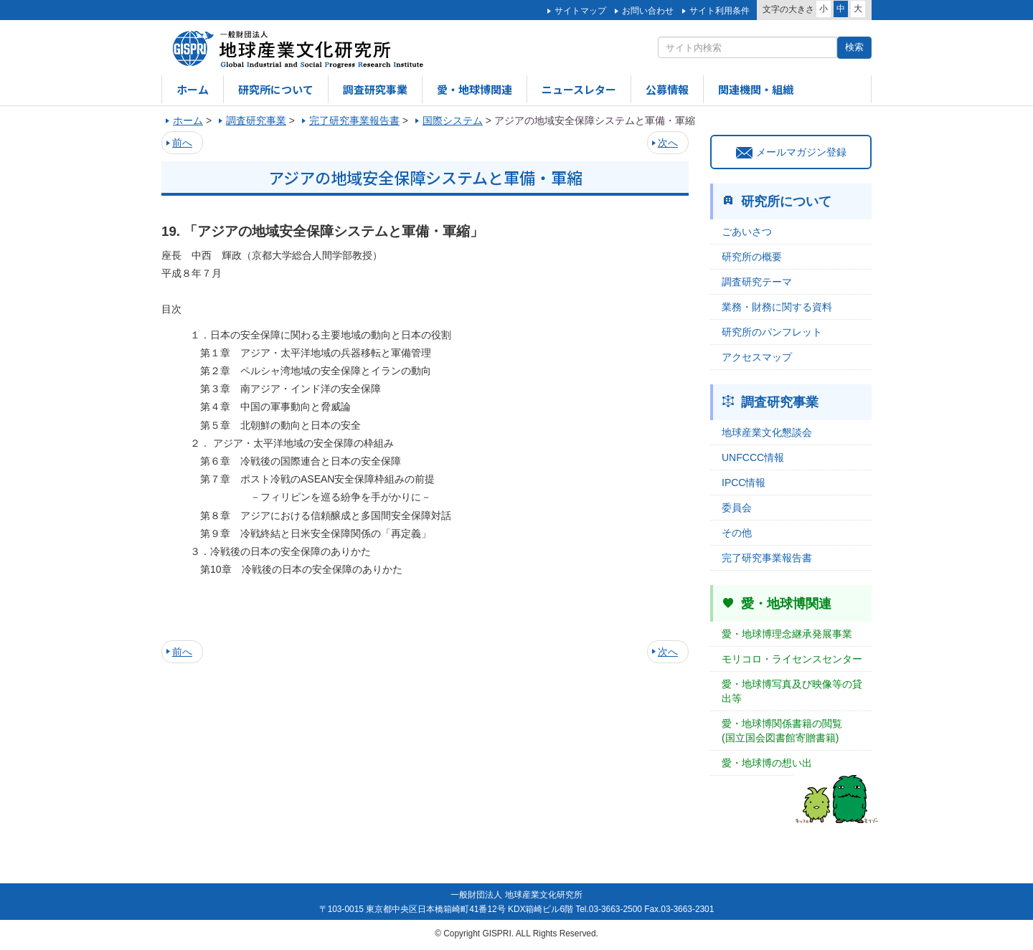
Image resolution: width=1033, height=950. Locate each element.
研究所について (275, 89)
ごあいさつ (747, 231)
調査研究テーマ (757, 282)
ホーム (192, 89)
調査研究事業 (375, 89)
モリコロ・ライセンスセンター (792, 659)
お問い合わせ (648, 11)
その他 (737, 532)
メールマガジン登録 (791, 152)
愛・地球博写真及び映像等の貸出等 (792, 691)
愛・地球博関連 (474, 89)
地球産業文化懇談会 (767, 432)
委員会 (737, 507)
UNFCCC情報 (753, 457)
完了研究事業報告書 (767, 558)
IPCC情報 (743, 482)
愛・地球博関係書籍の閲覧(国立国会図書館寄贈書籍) (782, 731)
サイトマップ (580, 11)
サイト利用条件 (719, 11)
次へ (668, 142)
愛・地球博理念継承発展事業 (787, 634)
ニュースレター (579, 89)
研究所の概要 (752, 256)
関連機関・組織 (755, 89)
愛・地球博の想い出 (767, 763)
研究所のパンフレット (772, 332)
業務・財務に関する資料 (777, 307)
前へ (182, 142)
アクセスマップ (757, 357)
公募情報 (667, 89)
